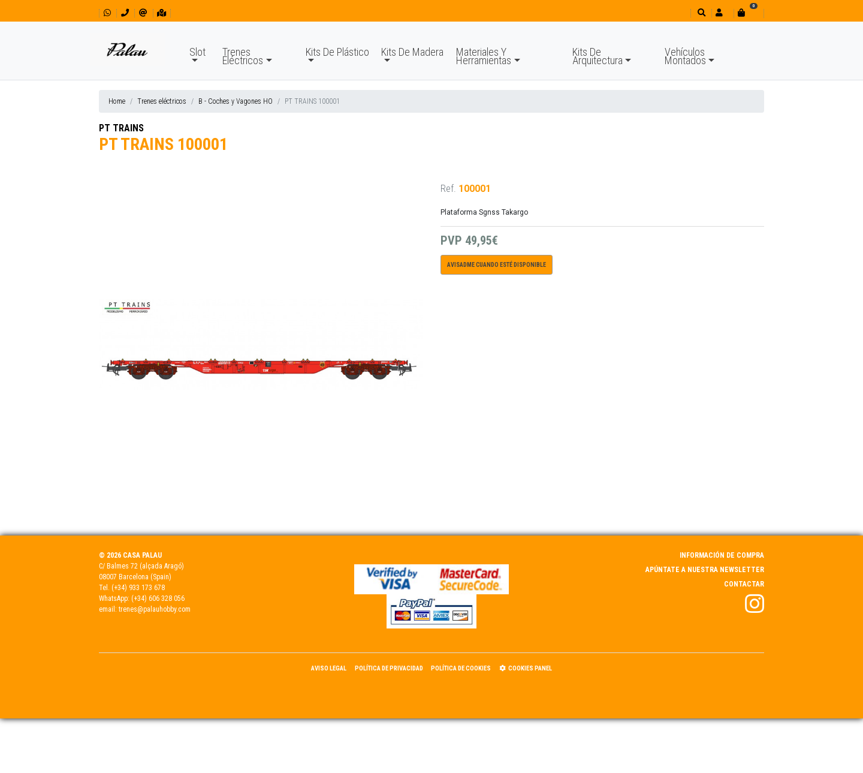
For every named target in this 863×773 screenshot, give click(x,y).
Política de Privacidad (389, 668)
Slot (197, 52)
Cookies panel (525, 668)
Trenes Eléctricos (242, 56)
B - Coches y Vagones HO (235, 101)
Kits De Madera (412, 52)
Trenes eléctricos (161, 101)
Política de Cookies (461, 668)
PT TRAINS (121, 128)
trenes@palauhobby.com (155, 609)
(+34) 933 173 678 (138, 587)
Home (116, 101)
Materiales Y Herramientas (483, 56)
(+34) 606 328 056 (158, 598)
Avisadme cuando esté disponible (496, 264)
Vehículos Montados (685, 56)
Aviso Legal (328, 668)
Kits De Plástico (337, 52)
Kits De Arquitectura (597, 56)
